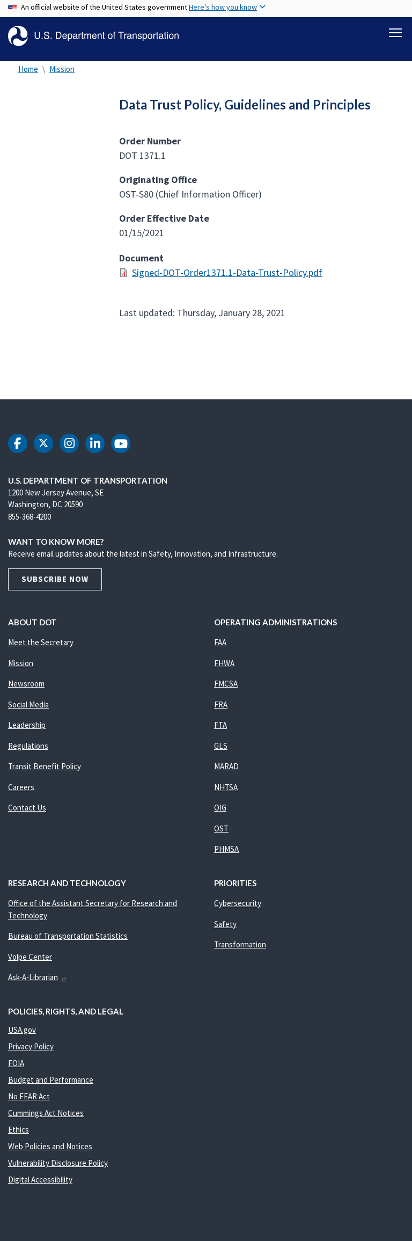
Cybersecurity (237, 909)
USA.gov (22, 1036)
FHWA (224, 669)
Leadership (27, 731)
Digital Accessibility (40, 1185)
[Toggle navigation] (395, 33)
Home (28, 75)
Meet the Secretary (40, 648)
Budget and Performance (50, 1086)
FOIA (16, 1069)
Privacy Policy (31, 1052)
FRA (220, 710)
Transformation (240, 950)
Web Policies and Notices (50, 1152)
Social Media (28, 710)
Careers (21, 793)
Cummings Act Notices (46, 1119)
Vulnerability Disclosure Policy (58, 1169)
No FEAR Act (29, 1102)
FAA (220, 648)
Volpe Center (30, 963)
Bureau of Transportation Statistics (68, 942)
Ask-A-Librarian (38, 983)
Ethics (18, 1135)
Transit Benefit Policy (44, 772)
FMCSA (226, 689)
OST (221, 834)
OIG (220, 813)
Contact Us (27, 813)
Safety (225, 930)
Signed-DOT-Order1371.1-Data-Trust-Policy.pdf (227, 278)
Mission (62, 75)
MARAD (226, 772)
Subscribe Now (55, 585)
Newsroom (26, 689)
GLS (220, 752)
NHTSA (226, 793)
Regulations (28, 752)
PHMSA (226, 855)
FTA (220, 731)
